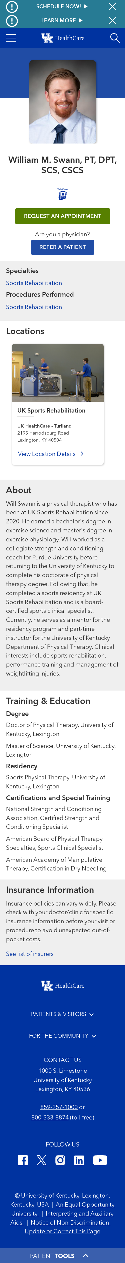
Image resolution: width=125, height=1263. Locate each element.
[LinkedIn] (79, 1161)
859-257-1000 (59, 1107)
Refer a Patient (62, 247)
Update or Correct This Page (62, 1232)
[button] (11, 38)
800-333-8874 (50, 1118)
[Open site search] (115, 38)
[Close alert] (112, 21)
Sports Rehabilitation (34, 283)
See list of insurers (30, 954)
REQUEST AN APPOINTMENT (62, 216)
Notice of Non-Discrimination (70, 1223)
